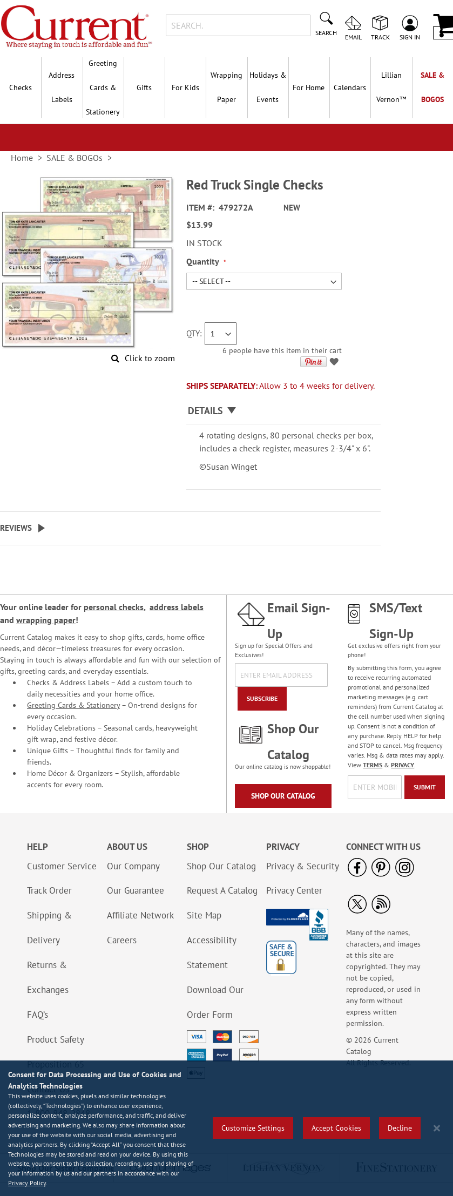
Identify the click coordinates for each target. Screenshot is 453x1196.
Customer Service (62, 866)
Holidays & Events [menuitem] (267, 87)
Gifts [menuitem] (144, 87)
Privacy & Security (302, 866)
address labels (177, 607)
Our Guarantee (135, 890)
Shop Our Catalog (283, 796)
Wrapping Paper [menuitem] (226, 87)
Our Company (133, 866)
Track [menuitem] (380, 36)
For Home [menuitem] (308, 87)
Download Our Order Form (215, 1002)
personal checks (114, 607)
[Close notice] (437, 1128)
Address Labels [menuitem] (62, 87)
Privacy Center (294, 890)
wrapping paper (46, 619)
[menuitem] (390, 87)
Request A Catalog (222, 890)
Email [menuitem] (353, 36)
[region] (226, 1128)
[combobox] (238, 25)
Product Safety (55, 1039)
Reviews (16, 528)
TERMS (372, 765)
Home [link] (22, 157)
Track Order (49, 890)
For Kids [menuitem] (185, 87)
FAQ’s (37, 1015)
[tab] (283, 411)
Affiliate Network (140, 915)
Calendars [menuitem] (350, 87)
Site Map (204, 915)
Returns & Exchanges (48, 977)
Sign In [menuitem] (410, 36)
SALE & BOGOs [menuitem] (432, 87)
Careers (122, 940)
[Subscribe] (262, 699)
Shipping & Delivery (49, 927)
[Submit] (424, 787)
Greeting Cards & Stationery (73, 705)
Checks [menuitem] (20, 87)
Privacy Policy (27, 1183)
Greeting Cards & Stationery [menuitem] (103, 87)
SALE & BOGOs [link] (74, 157)
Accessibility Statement (211, 952)
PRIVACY (402, 765)
